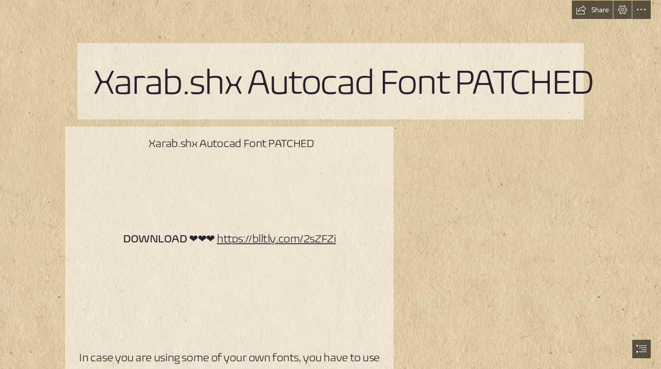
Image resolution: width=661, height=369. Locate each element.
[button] (592, 10)
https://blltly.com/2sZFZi (276, 238)
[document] (330, 184)
